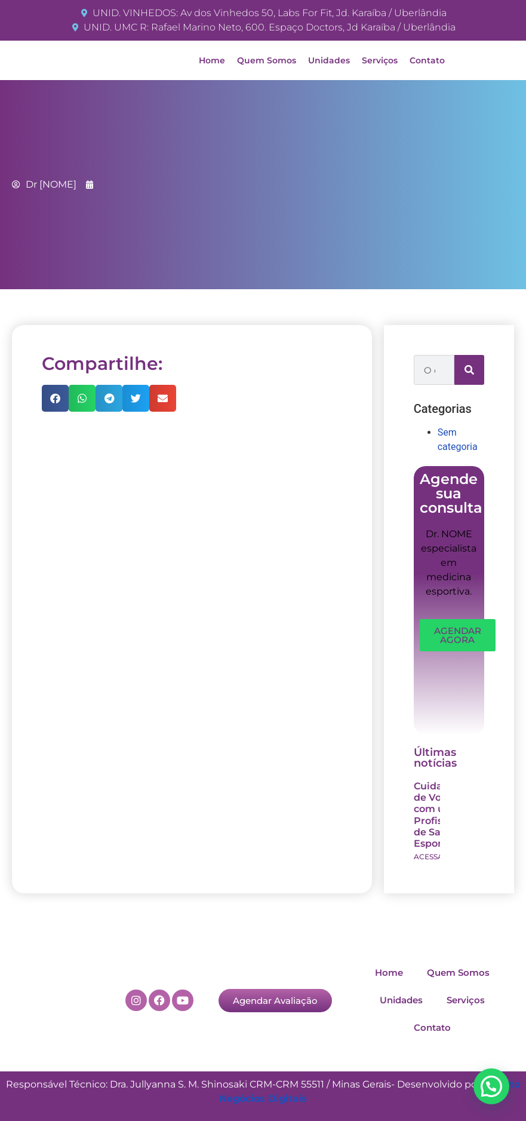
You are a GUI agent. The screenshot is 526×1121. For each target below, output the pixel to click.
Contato (427, 60)
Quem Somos (266, 60)
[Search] (469, 370)
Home (212, 60)
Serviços (380, 60)
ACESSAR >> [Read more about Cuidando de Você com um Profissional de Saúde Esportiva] (436, 856)
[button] (55, 398)
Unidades (329, 60)
